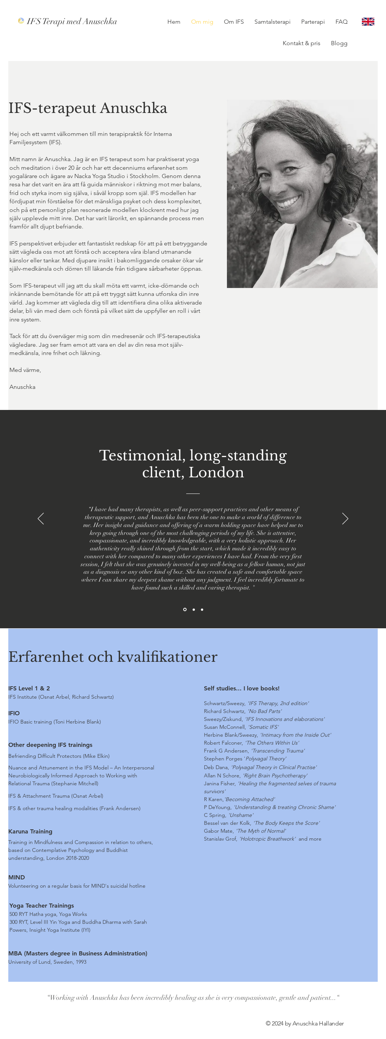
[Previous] (41, 519)
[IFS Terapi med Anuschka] (74, 21)
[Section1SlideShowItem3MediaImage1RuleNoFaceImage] (202, 609)
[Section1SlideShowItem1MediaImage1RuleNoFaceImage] (185, 609)
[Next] (345, 519)
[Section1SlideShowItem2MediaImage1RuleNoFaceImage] (194, 609)
